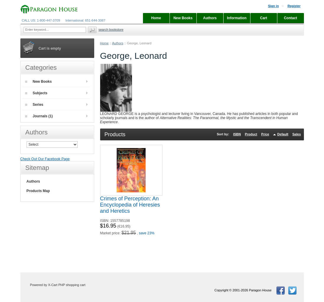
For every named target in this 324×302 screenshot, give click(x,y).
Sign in (273, 6)
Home (104, 43)
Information (237, 18)
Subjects (36, 93)
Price (265, 134)
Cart (263, 18)
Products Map (38, 191)
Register (293, 6)
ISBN (237, 134)
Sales (296, 134)
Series (34, 105)
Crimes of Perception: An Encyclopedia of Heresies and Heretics (130, 205)
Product (251, 134)
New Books (38, 81)
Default (282, 134)
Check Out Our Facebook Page (45, 159)
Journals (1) (39, 116)
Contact (290, 18)
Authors (117, 43)
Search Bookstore (111, 29)
